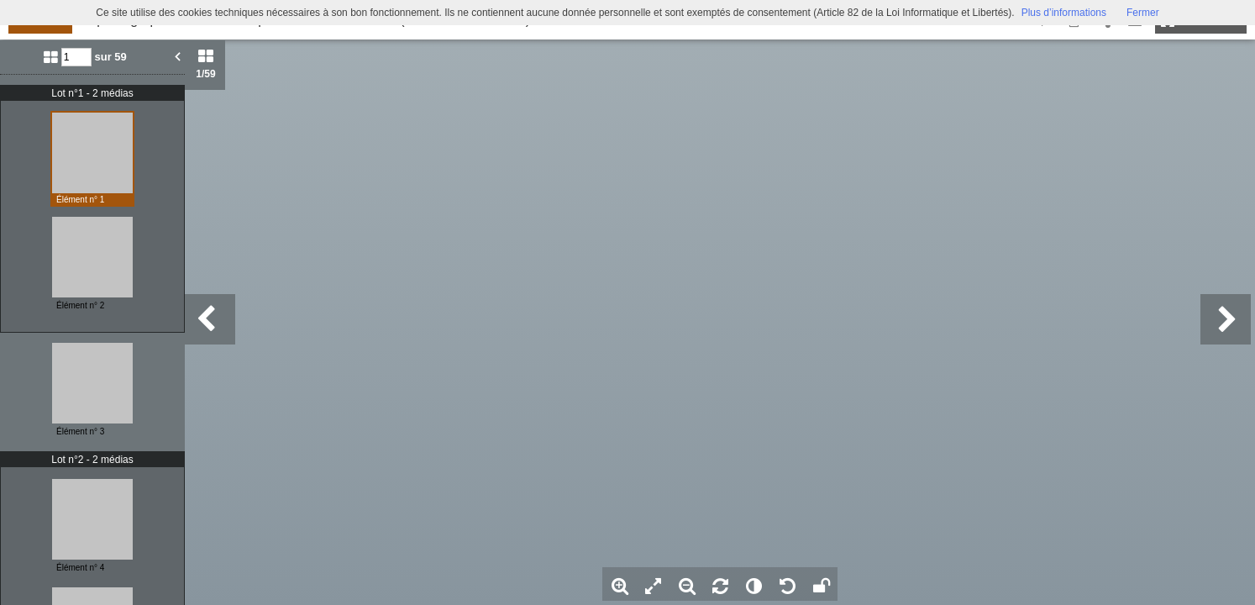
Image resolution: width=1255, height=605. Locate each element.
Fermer (1142, 12)
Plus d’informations (1063, 12)
